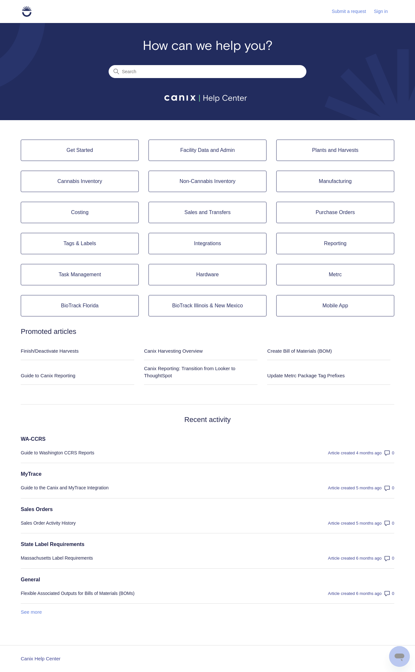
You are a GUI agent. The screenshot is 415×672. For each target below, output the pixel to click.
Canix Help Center (41, 658)
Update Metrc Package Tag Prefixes (306, 375)
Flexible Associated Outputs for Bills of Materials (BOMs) (78, 593)
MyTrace (31, 474)
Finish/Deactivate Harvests (49, 351)
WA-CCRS (33, 439)
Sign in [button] (381, 11)
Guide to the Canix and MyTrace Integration (65, 487)
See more (31, 612)
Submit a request (349, 11)
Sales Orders (37, 509)
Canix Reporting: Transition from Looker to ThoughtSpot (189, 372)
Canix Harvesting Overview (173, 351)
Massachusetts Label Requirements (57, 558)
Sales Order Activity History (48, 523)
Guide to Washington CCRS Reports (57, 452)
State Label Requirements (53, 544)
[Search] (207, 71)
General (30, 579)
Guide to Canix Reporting (48, 375)
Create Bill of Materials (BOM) (299, 351)
